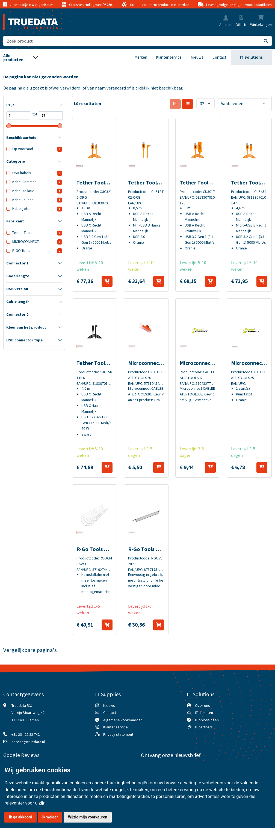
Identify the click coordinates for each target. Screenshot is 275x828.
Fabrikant (15, 221)
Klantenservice (169, 57)
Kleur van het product (26, 327)
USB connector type (24, 340)
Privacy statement (118, 734)
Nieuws (197, 57)
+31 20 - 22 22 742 (25, 734)
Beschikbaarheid (21, 137)
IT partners (204, 727)
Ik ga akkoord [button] (20, 817)
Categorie (15, 161)
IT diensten (204, 712)
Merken (140, 57)
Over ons (202, 705)
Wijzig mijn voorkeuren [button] (87, 817)
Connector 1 (17, 263)
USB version (17, 288)
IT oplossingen (207, 719)
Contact (219, 57)
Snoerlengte (17, 275)
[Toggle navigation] (21, 57)
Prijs (10, 104)
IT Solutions (251, 57)
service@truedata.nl (28, 741)
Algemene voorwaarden (123, 719)
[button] (226, 18)
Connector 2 (17, 314)
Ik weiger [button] (50, 817)
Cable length (17, 301)
